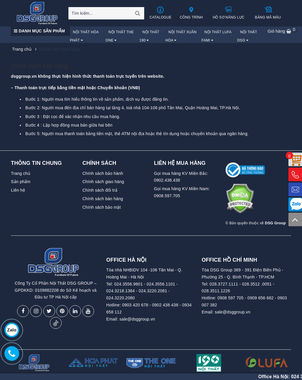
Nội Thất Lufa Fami (216, 36)
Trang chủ (20, 173)
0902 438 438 (165, 305)
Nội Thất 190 (149, 36)
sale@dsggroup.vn (137, 319)
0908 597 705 (230, 298)
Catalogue (161, 12)
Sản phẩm (20, 181)
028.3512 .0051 (257, 284)
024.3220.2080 (120, 298)
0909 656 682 (260, 298)
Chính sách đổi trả (100, 190)
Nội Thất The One (120, 36)
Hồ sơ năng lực (228, 12)
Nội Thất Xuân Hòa (181, 36)
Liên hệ (18, 190)
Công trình (191, 12)
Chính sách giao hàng (103, 181)
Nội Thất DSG (247, 36)
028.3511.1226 (216, 290)
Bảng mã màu (267, 12)
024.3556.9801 (128, 284)
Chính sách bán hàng (39, 66)
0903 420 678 (135, 305)
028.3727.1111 (224, 284)
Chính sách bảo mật (102, 207)
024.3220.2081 (153, 290)
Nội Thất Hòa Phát (84, 36)
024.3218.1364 (120, 290)
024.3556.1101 (161, 284)
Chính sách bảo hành (103, 173)
